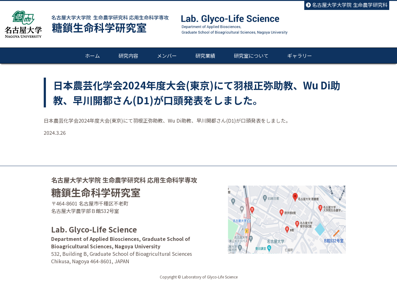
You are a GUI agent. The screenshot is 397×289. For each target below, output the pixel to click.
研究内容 (128, 55)
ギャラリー (299, 55)
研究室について (251, 55)
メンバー (167, 55)
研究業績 (205, 55)
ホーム (92, 55)
